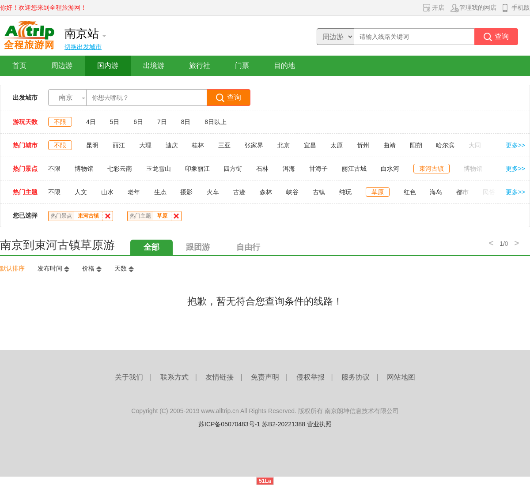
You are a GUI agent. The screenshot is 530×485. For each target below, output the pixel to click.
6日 (138, 121)
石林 (262, 168)
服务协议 (355, 377)
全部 (151, 247)
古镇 (319, 192)
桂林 (198, 145)
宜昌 (310, 145)
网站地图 (401, 377)
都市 (462, 192)
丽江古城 (354, 168)
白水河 (390, 168)
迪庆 (172, 145)
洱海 (289, 168)
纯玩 (345, 192)
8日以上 (215, 121)
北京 (283, 145)
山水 (107, 192)
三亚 (224, 145)
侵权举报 (310, 377)
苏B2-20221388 (283, 424)
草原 (377, 192)
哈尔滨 (445, 145)
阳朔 (416, 145)
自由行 (248, 247)
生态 (160, 192)
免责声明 (265, 377)
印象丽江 (197, 168)
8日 (186, 121)
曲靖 (389, 145)
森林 (266, 192)
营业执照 (319, 424)
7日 (162, 121)
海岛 (436, 192)
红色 (410, 192)
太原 (336, 145)
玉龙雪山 (158, 168)
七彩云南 (119, 168)
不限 (60, 121)
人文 (81, 192)
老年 (134, 192)
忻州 (363, 145)
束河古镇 (431, 168)
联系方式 (174, 377)
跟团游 (198, 247)
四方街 (232, 168)
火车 (213, 192)
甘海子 (318, 168)
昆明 (92, 145)
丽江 (119, 145)
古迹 (239, 192)
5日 (115, 121)
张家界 (254, 145)
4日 (91, 121)
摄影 (186, 192)
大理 (145, 145)
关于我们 (129, 377)
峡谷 (292, 192)
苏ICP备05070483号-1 (229, 424)
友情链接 (219, 377)
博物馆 (84, 168)
